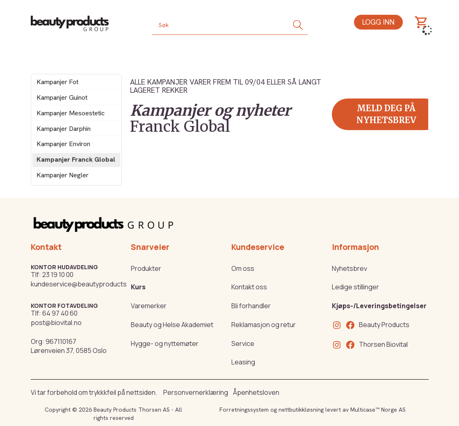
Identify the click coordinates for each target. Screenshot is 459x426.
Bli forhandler (251, 305)
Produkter (146, 268)
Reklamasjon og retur (263, 324)
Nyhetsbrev (349, 268)
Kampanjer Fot (57, 82)
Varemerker (149, 305)
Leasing (243, 361)
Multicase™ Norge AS (378, 409)
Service (242, 343)
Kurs (138, 286)
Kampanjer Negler (63, 175)
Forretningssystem (244, 409)
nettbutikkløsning (301, 409)
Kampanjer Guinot (62, 97)
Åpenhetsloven (256, 392)
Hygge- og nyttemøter (165, 343)
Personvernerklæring (195, 392)
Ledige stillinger (355, 286)
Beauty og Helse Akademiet (172, 324)
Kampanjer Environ (63, 144)
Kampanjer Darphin (64, 128)
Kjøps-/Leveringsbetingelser (379, 305)
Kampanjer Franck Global (76, 159)
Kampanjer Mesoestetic (71, 113)
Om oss (242, 268)
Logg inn (378, 22)
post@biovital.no (56, 322)
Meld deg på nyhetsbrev (386, 114)
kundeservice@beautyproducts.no (83, 284)
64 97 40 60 (60, 313)
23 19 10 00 (57, 274)
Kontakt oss (249, 286)
